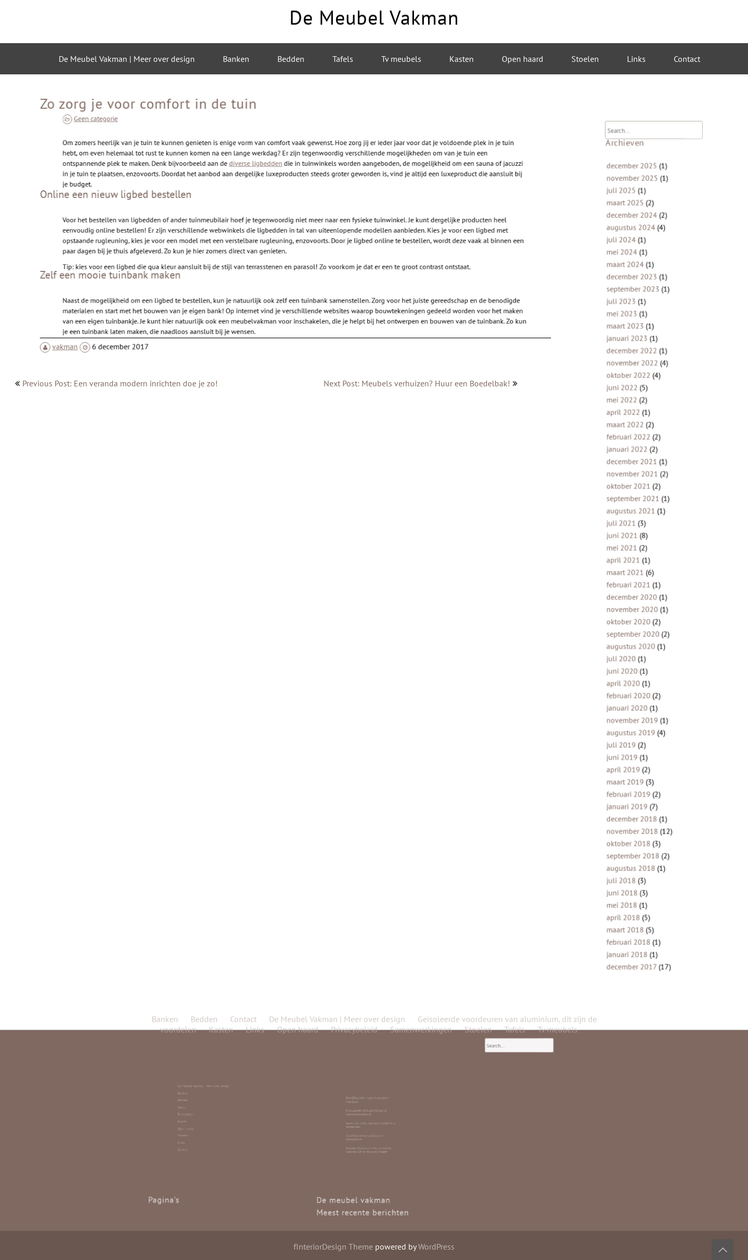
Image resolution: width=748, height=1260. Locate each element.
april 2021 (631, 558)
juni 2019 (630, 724)
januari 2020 (634, 682)
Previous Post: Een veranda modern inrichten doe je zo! (120, 383)
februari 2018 (635, 880)
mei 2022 (630, 422)
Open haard (522, 59)
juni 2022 (630, 412)
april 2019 (631, 734)
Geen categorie (153, 127)
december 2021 (638, 474)
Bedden (290, 59)
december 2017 (638, 901)
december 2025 (638, 225)
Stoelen (585, 59)
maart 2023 (633, 360)
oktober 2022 (635, 402)
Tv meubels (401, 59)
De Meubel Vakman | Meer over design (127, 59)
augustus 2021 (637, 516)
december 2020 (638, 589)
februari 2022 (635, 454)
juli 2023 (629, 339)
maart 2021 (633, 568)
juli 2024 (629, 287)
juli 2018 (629, 828)
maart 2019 (633, 745)
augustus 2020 (637, 630)
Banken (236, 59)
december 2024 (638, 266)
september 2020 (639, 620)
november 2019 (639, 693)
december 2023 (638, 318)
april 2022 (631, 433)
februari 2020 (635, 672)
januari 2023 (634, 370)
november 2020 (639, 599)
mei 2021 (630, 547)
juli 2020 (629, 641)
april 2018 (631, 859)
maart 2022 (633, 443)
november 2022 (639, 391)
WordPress (436, 1246)
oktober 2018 (635, 797)
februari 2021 (635, 578)
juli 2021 (629, 526)
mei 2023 (630, 350)
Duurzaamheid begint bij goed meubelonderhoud (370, 1115)
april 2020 (631, 662)
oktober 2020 (635, 610)
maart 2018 (633, 870)
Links (636, 59)
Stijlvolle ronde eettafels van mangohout (370, 1124)
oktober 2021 (635, 495)
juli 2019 (629, 714)
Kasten (461, 59)
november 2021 (639, 485)
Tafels (342, 59)
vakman (101, 319)
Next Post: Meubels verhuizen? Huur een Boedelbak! (417, 383)
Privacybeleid (354, 345)
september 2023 (639, 329)
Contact (687, 59)
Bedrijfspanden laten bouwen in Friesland (371, 1110)
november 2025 (639, 235)
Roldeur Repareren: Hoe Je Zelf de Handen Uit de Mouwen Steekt (371, 1129)
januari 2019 (634, 766)
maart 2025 (633, 256)
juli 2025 (629, 246)
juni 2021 (630, 537)
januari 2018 (634, 890)
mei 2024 (630, 298)
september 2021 (639, 506)
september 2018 (639, 807)
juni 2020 (630, 651)
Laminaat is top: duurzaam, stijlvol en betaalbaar (371, 1120)
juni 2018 (630, 838)
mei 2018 (630, 849)
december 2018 (638, 776)
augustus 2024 (637, 277)
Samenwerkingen (421, 345)
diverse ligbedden (267, 173)
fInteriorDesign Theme (333, 1246)
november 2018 (639, 786)
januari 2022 (634, 464)
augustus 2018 (637, 818)
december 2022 (638, 381)
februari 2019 (635, 755)
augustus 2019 (637, 703)
